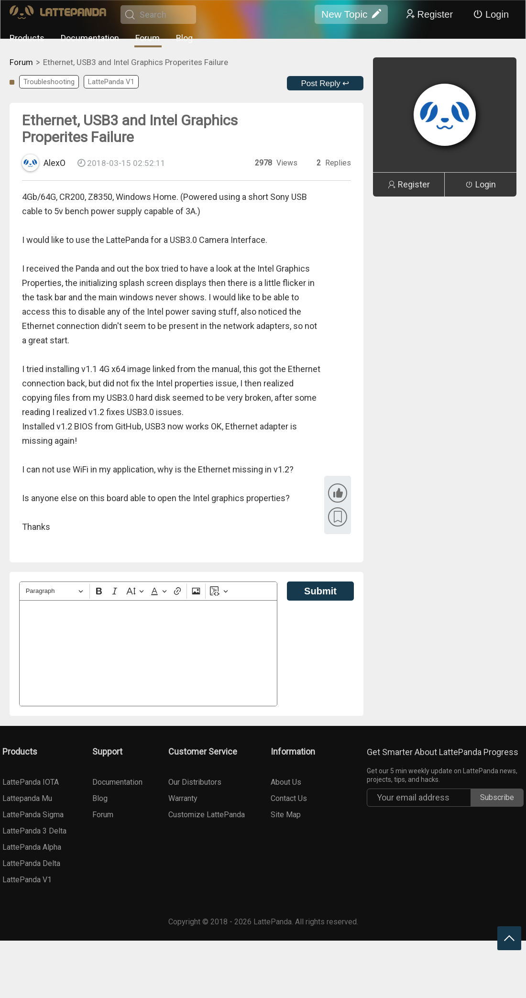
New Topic (351, 14)
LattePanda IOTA (30, 782)
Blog (184, 38)
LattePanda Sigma (33, 814)
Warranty (182, 798)
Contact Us (289, 798)
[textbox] (148, 653)
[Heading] (55, 591)
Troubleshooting (49, 81)
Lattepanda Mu (27, 798)
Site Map (286, 814)
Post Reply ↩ (325, 83)
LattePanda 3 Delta (34, 830)
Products (27, 38)
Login (491, 14)
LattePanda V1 (111, 81)
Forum (147, 38)
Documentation (90, 38)
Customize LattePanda (206, 814)
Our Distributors (194, 782)
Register (429, 14)
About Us (286, 782)
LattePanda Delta (31, 863)
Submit (320, 591)
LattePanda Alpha (31, 847)
